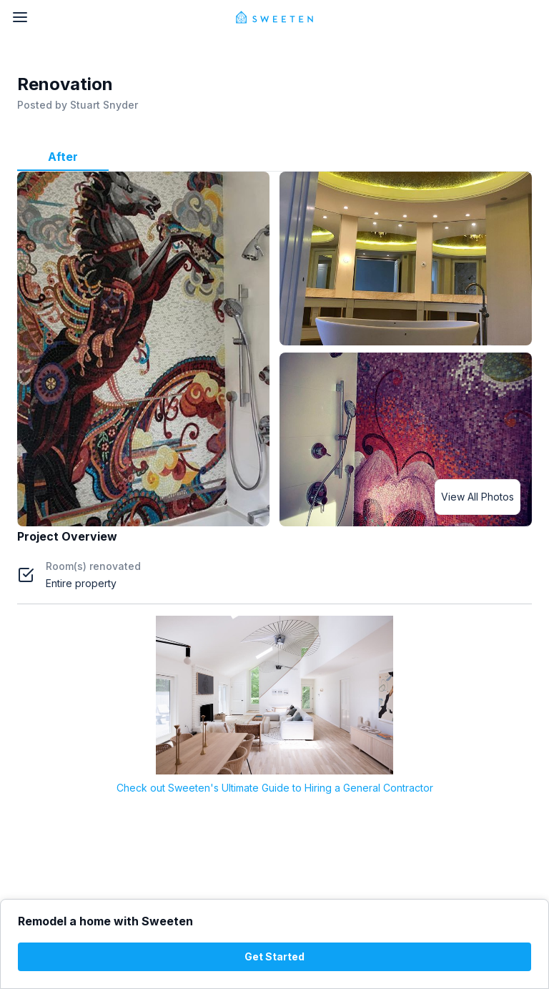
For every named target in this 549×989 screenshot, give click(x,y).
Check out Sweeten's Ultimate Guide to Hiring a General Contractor (275, 788)
